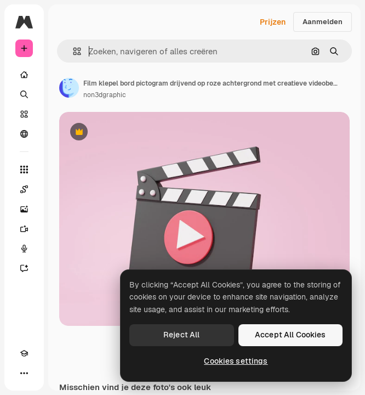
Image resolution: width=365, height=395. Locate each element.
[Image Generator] (24, 209)
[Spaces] (24, 189)
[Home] (24, 74)
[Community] (24, 134)
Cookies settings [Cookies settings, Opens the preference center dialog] (235, 361)
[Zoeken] (24, 94)
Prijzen (273, 22)
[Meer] (24, 373)
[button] (73, 51)
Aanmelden (323, 21)
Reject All (181, 335)
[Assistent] (24, 268)
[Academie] (24, 353)
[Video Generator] (24, 229)
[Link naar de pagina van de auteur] (69, 88)
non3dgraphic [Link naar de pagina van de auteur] (104, 95)
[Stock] (24, 114)
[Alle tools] (24, 169)
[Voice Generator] (24, 248)
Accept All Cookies (290, 335)
